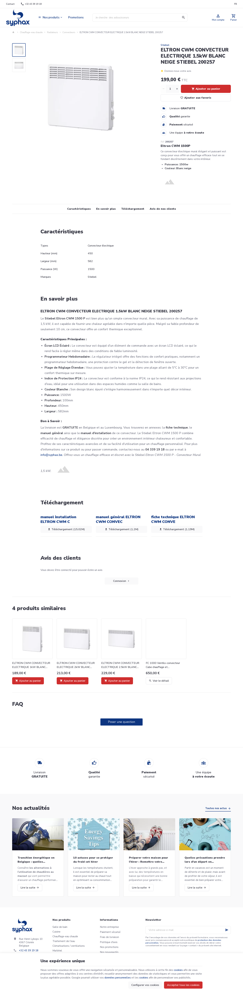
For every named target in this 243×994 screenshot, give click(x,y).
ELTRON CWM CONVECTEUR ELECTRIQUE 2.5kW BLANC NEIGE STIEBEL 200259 (120, 665)
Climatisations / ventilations (68, 946)
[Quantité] (170, 89)
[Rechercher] (183, 18)
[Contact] (10, 4)
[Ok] (227, 930)
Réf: (163, 141)
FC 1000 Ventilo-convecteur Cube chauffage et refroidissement (163, 665)
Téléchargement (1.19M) (177, 529)
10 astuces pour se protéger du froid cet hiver (93, 860)
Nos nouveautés (109, 952)
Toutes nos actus (216, 808)
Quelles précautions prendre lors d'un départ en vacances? (205, 860)
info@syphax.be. (51, 455)
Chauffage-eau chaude (31, 32)
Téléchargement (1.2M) (121, 529)
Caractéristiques (79, 209)
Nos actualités (31, 808)
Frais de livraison (109, 937)
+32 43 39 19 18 (28, 950)
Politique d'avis (108, 942)
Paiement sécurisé (110, 932)
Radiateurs (52, 32)
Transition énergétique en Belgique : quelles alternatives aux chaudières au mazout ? (37, 860)
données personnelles (117, 977)
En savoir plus (106, 209)
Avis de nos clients (163, 209)
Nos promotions (109, 947)
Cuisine (56, 931)
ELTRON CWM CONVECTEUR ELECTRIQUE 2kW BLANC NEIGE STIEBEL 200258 (76, 665)
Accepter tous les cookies (183, 985)
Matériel (57, 950)
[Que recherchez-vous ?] (140, 18)
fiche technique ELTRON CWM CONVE (173, 519)
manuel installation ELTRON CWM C (58, 519)
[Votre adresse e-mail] (188, 930)
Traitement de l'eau (63, 941)
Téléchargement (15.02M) (66, 529)
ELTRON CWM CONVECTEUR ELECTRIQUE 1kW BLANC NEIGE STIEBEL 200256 (31, 665)
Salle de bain (59, 927)
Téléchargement (132, 209)
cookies (178, 970)
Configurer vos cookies (145, 985)
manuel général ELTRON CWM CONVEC (118, 519)
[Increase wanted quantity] (177, 89)
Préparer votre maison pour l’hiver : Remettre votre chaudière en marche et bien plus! (149, 860)
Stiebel (165, 45)
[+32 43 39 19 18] (31, 4)
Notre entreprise (109, 927)
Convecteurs (68, 32)
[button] (50, 17)
